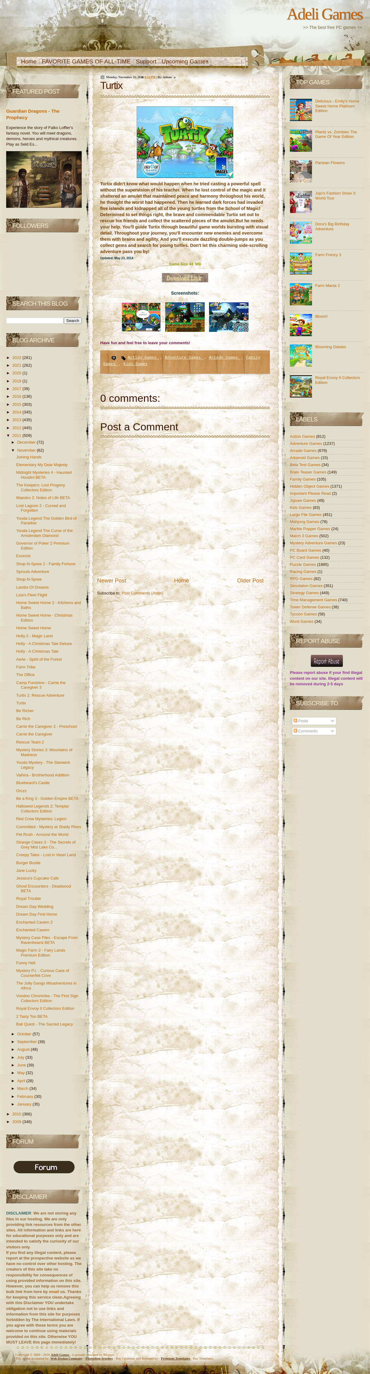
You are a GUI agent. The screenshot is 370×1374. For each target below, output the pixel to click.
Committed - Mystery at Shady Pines (48, 826)
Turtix (21, 703)
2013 (17, 419)
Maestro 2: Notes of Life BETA (43, 497)
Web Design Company (66, 1358)
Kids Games (135, 364)
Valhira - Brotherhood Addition (42, 775)
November (27, 450)
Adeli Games (324, 14)
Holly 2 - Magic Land (34, 636)
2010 (17, 1114)
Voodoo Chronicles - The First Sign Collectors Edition (47, 998)
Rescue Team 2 (30, 742)
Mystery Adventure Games (314, 543)
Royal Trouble (28, 898)
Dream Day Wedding (34, 906)
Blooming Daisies (330, 347)
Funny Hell (25, 963)
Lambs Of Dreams (32, 587)
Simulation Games (307, 585)
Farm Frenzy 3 (328, 254)
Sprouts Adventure (32, 571)
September (27, 1041)
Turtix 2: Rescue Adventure (40, 695)
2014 (17, 412)
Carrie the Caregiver (34, 734)
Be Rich (23, 718)
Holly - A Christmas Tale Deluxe (44, 643)
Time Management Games (314, 600)
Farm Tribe (25, 667)
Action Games (143, 357)
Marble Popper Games (310, 528)
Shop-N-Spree (29, 579)
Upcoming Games (185, 61)
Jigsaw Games (303, 500)
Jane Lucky (26, 870)
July (21, 1057)
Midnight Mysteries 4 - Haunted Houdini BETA (44, 475)
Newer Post (111, 581)
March (23, 1088)
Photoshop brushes (99, 1358)
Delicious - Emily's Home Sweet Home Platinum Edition (337, 106)
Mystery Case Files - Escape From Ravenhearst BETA (46, 940)
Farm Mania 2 (327, 285)
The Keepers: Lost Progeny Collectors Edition (40, 487)
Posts (301, 721)
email (54, 1291)
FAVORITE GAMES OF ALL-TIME (86, 61)
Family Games (303, 479)
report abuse (316, 672)
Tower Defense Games (311, 607)
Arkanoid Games (305, 457)
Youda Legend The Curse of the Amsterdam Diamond (44, 533)
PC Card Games (305, 557)
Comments (306, 731)
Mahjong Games (305, 521)
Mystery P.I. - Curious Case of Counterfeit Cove (42, 973)
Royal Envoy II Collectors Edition (45, 1008)
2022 (17, 357)
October (25, 1034)
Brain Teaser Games (308, 472)
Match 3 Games (304, 536)
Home (29, 61)
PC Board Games (306, 550)
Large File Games (306, 514)
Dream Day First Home (36, 914)
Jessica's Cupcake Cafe (37, 878)
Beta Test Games (306, 464)
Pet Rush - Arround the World (42, 834)
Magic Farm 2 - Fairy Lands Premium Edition (40, 952)
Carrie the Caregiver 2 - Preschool (46, 726)
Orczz (21, 790)
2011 (17, 435)
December (27, 442)
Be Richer (25, 710)
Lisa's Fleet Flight (31, 595)
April (22, 1080)
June (22, 1065)
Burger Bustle (28, 862)
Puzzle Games (303, 564)
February (26, 1096)
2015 (17, 404)
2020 (17, 373)
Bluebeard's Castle (33, 782)
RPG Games (302, 578)
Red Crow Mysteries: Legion (41, 818)
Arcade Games (224, 357)
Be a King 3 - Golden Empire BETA (47, 798)
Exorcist (23, 556)
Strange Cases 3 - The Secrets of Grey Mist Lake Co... (46, 844)
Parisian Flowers (330, 162)
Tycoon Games (304, 614)
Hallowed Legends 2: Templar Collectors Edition (42, 808)
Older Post (250, 581)
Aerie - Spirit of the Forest (39, 659)
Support (146, 61)
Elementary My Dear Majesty (42, 464)
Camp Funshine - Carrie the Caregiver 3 (40, 685)
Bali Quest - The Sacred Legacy (44, 1024)
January (25, 1104)
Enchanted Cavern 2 (34, 922)
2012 (17, 427)
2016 (17, 396)
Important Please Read (311, 493)
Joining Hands (28, 457)
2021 (17, 365)
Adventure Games (184, 357)
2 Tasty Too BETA (31, 1016)
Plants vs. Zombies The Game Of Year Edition (336, 134)
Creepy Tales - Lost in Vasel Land (46, 854)
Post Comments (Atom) (142, 593)
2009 (17, 1121)
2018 (17, 381)
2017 (17, 388)
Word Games (302, 621)
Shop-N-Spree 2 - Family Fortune (45, 564)
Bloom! (321, 316)
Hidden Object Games (310, 486)
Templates (176, 1358)
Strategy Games (305, 592)
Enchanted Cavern (32, 930)
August (24, 1049)
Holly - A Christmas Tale (37, 651)
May (21, 1072)
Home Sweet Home (33, 628)
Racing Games (304, 571)
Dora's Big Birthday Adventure (332, 226)
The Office (25, 674)
